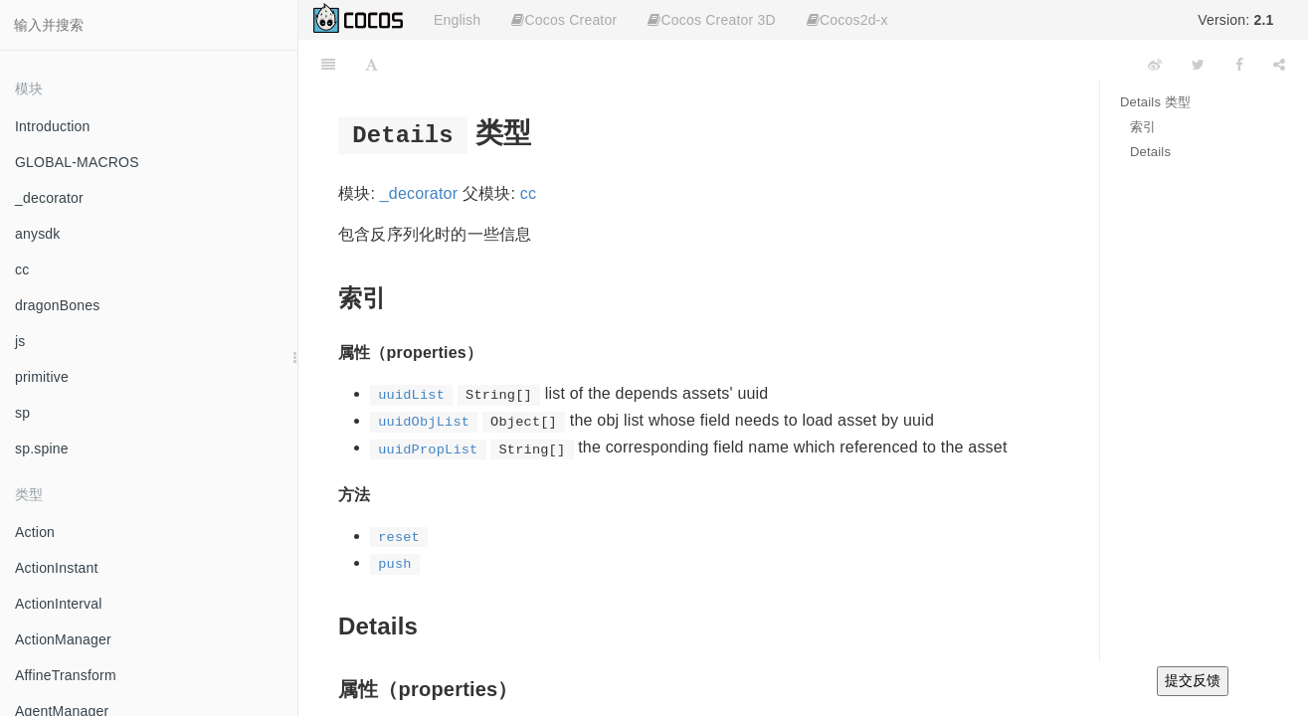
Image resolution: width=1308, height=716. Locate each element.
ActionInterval (58, 604)
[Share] (1279, 65)
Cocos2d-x (847, 20)
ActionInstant (56, 568)
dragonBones (57, 305)
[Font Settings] (371, 65)
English (457, 20)
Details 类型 (1155, 101)
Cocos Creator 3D (711, 20)
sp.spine (42, 448)
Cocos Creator (564, 20)
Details (1150, 151)
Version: (1235, 20)
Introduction (53, 126)
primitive (42, 377)
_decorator (49, 198)
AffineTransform (65, 675)
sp (22, 413)
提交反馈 (1192, 680)
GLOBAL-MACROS (77, 162)
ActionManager (63, 639)
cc (22, 269)
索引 (1143, 126)
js (20, 341)
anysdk (38, 234)
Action (35, 532)
